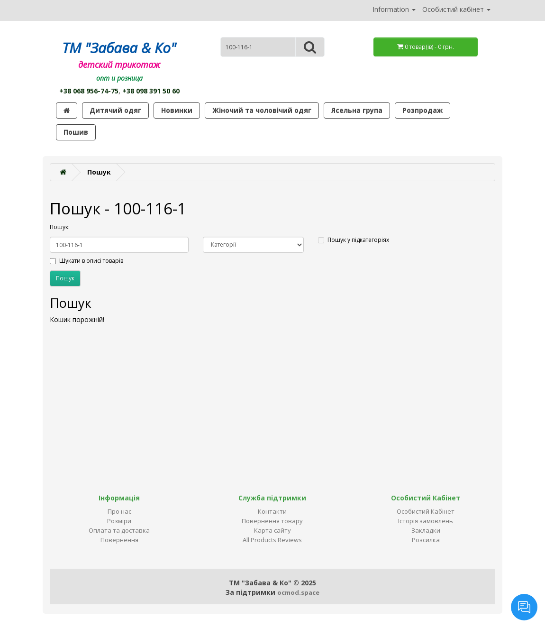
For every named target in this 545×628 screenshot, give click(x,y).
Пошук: (60, 227)
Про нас (119, 511)
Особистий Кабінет (425, 511)
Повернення (119, 540)
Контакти (272, 511)
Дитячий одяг (115, 110)
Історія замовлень (425, 521)
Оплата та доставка (119, 530)
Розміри (119, 521)
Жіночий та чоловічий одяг (261, 110)
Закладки (425, 530)
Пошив (76, 132)
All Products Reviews (272, 540)
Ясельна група (356, 110)
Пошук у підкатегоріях (353, 240)
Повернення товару (272, 521)
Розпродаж (422, 110)
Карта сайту (272, 530)
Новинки (176, 110)
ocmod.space (298, 592)
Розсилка (426, 540)
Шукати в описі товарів (86, 261)
